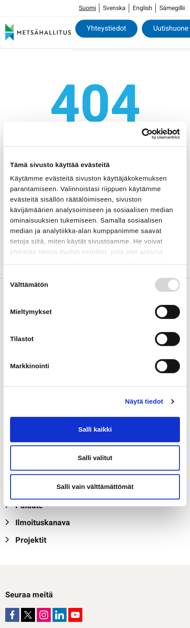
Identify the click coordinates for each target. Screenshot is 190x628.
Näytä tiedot (144, 401)
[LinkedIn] (60, 615)
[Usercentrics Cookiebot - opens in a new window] (141, 134)
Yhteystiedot (106, 28)
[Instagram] (44, 615)
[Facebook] (12, 615)
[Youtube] (75, 615)
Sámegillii (172, 8)
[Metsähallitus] (38, 32)
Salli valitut (94, 457)
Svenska (114, 8)
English (142, 8)
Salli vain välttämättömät (95, 486)
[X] (28, 615)
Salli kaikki (95, 429)
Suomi (87, 8)
